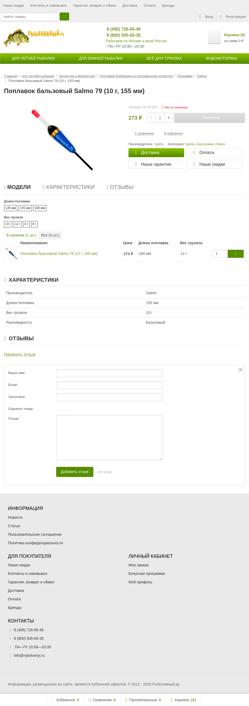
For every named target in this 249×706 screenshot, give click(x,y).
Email (12, 385)
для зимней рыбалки (101, 58)
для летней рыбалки (33, 58)
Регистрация (233, 17)
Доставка (129, 5)
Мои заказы (138, 565)
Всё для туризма (164, 58)
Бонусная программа (146, 573)
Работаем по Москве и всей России (136, 41)
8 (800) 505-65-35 (121, 35)
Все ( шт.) (50, 235)
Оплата (150, 5)
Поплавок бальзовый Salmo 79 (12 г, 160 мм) (59, 253)
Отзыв (13, 419)
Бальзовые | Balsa (211, 144)
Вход (206, 17)
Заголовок (16, 397)
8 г (34, 224)
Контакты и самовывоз (48, 5)
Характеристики (69, 187)
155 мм (25, 208)
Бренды (168, 5)
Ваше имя (16, 373)
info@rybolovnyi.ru (29, 655)
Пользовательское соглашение (35, 534)
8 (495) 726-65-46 (121, 29)
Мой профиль (140, 582)
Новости (15, 517)
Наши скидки (13, 5)
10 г (8, 224)
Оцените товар (20, 409)
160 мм (40, 208)
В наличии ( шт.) (21, 235)
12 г (17, 224)
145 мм (10, 208)
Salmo (190, 144)
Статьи (14, 526)
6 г (26, 224)
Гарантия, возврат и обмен (94, 5)
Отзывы (120, 187)
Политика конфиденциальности (35, 543)
